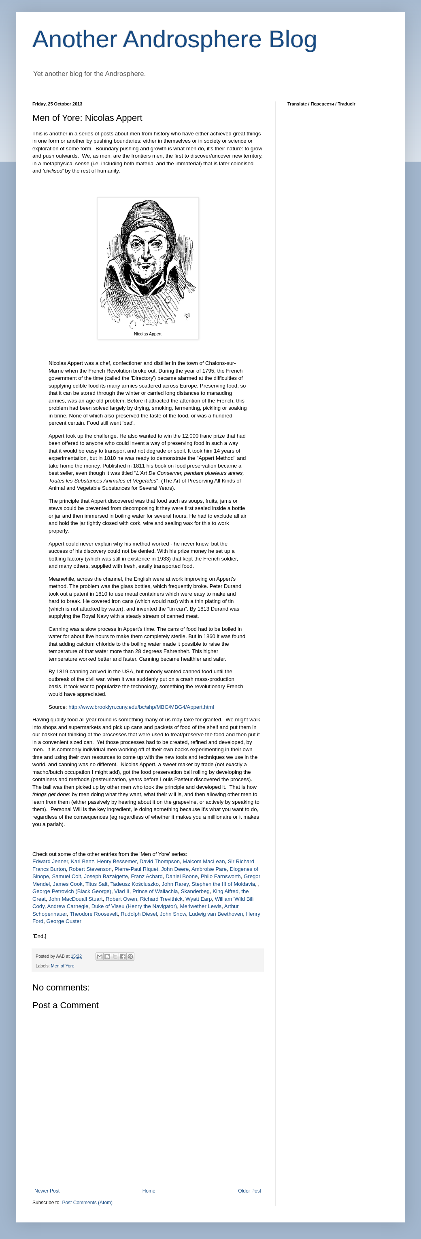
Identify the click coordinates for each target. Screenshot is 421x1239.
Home (148, 1191)
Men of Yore (62, 965)
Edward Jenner (50, 861)
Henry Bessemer (116, 861)
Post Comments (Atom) (87, 1202)
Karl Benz (82, 861)
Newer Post (47, 1191)
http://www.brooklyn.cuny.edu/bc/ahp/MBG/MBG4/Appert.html (141, 707)
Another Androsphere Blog (174, 39)
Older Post (249, 1191)
